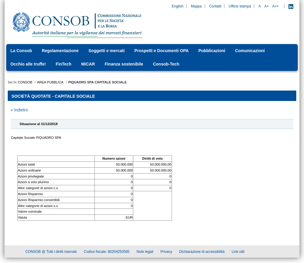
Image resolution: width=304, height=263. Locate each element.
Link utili (238, 252)
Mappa (196, 6)
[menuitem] (23, 50)
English (177, 6)
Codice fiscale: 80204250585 (106, 252)
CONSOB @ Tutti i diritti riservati (51, 252)
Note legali (145, 252)
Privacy (166, 252)
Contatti (215, 6)
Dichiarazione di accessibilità (201, 252)
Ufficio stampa (240, 6)
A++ (275, 6)
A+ (266, 6)
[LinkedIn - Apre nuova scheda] (291, 6)
